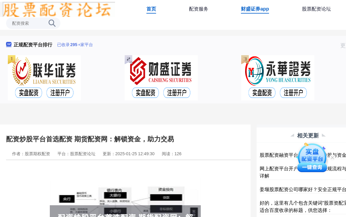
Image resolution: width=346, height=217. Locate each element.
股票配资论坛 (316, 8)
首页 (151, 8)
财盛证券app (255, 8)
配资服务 (198, 8)
